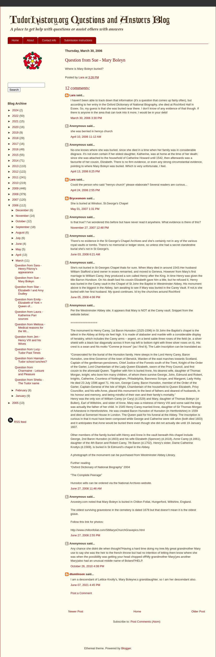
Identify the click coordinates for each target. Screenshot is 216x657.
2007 (15, 199)
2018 (15, 138)
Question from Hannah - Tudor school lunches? (31, 360)
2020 (15, 127)
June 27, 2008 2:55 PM (85, 535)
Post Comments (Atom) (145, 621)
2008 (15, 194)
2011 (15, 177)
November (23, 215)
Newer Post (75, 611)
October (21, 221)
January (21, 395)
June (19, 243)
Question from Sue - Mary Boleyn (27, 279)
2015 (15, 154)
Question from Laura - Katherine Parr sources (29, 315)
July (19, 238)
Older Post (198, 611)
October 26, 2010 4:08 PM (87, 566)
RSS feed (17, 422)
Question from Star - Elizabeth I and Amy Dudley (29, 290)
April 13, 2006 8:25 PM (85, 171)
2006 (15, 205)
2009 (15, 188)
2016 (15, 149)
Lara (72, 95)
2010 (15, 182)
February (22, 390)
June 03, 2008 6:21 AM (85, 254)
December (23, 210)
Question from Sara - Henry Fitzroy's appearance (28, 269)
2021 (15, 121)
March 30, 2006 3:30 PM (86, 118)
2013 (15, 166)
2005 (15, 403)
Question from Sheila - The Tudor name (29, 381)
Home (15, 40)
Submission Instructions (78, 40)
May (19, 249)
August (20, 232)
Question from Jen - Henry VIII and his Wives (28, 340)
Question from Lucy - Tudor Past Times (28, 351)
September (23, 227)
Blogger (126, 648)
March (20, 260)
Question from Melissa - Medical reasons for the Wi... (30, 328)
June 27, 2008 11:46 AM (86, 488)
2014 (15, 160)
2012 (15, 171)
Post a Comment (81, 593)
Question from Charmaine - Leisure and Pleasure (29, 371)
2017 (15, 143)
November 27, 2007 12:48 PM (90, 227)
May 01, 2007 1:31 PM (85, 209)
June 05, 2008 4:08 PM (85, 297)
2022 (15, 115)
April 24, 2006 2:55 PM (85, 190)
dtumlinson (77, 574)
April (19, 254)
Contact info (49, 40)
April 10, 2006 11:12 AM (86, 136)
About (30, 40)
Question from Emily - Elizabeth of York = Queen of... (28, 303)
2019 (15, 132)
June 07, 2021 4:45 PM (85, 585)
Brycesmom (77, 198)
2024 (15, 110)
